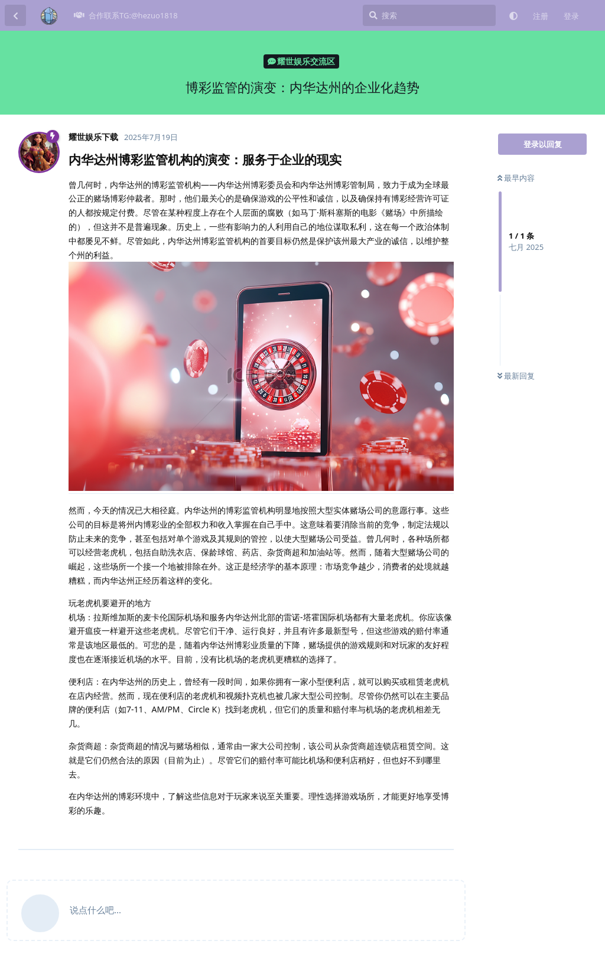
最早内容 (516, 177)
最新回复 (516, 375)
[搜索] (429, 15)
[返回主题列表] (15, 15)
